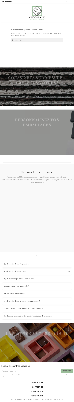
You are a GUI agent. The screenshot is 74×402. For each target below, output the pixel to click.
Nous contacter (7, 2)
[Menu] (71, 13)
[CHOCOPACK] (37, 12)
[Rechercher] (37, 40)
